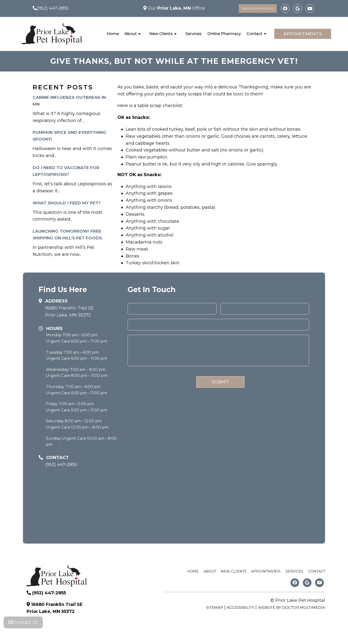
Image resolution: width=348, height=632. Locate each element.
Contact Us (23, 622)
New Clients (161, 33)
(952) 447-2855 (53, 8)
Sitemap (214, 607)
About (130, 33)
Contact (254, 33)
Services (193, 33)
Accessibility (240, 607)
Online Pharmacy (257, 8)
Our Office (176, 8)
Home (113, 33)
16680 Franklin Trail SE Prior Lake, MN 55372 (69, 311)
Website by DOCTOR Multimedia (291, 607)
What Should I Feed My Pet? (67, 203)
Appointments (302, 33)
